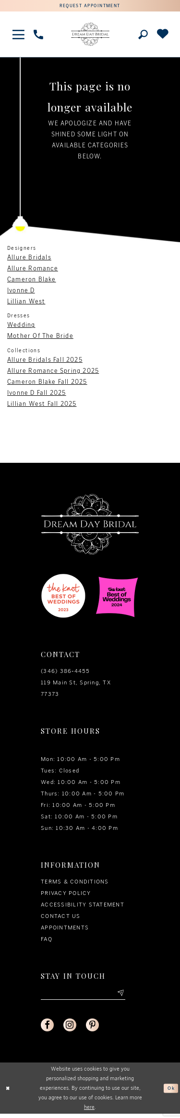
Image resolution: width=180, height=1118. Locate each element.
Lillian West (26, 302)
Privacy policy (66, 894)
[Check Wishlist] (162, 35)
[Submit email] (119, 995)
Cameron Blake (31, 280)
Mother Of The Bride (40, 337)
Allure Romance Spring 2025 (53, 371)
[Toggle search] (142, 35)
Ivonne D (21, 291)
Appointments (65, 929)
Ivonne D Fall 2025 (36, 393)
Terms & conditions (75, 883)
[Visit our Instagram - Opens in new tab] (72, 1028)
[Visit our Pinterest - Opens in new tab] (96, 1028)
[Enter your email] (83, 995)
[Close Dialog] (8, 1092)
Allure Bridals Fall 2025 (45, 360)
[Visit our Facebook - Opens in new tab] (48, 1028)
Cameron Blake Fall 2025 (47, 382)
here (89, 1110)
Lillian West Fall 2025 (41, 404)
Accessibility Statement (82, 906)
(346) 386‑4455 (65, 672)
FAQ (46, 940)
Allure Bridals (29, 258)
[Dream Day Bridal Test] (90, 35)
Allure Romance (32, 269)
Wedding (21, 326)
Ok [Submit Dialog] (170, 1092)
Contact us (61, 917)
